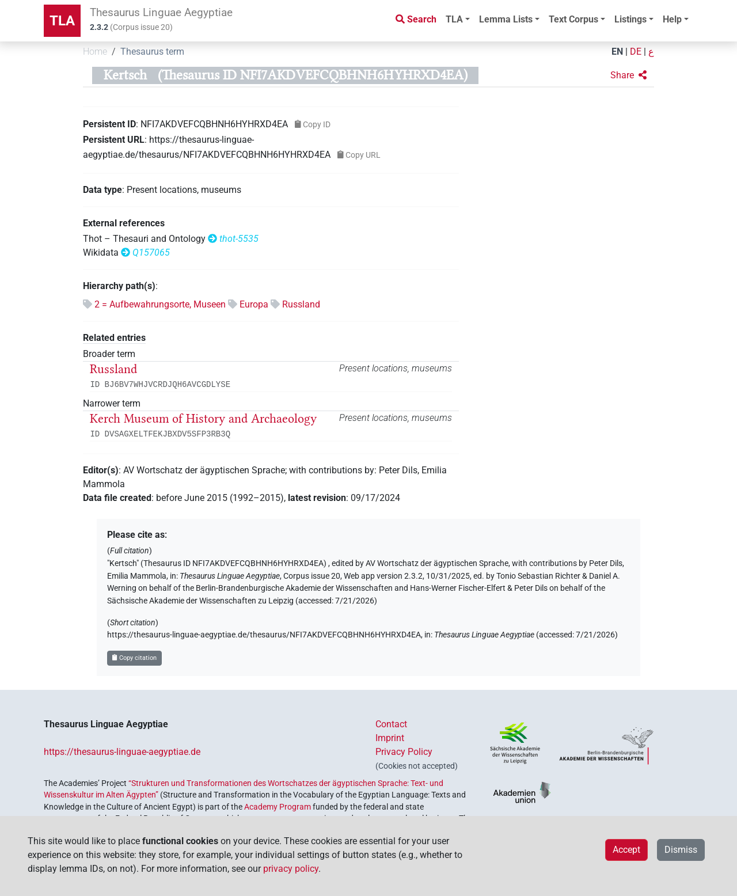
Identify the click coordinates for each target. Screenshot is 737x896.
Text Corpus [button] (573, 19)
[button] (628, 75)
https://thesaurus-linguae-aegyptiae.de (122, 751)
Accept (626, 849)
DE (635, 51)
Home (95, 51)
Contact (391, 724)
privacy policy (290, 868)
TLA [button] (454, 19)
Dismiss (680, 849)
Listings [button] (630, 19)
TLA (62, 21)
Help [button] (672, 19)
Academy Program (277, 806)
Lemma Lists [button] (506, 19)
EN (617, 51)
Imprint (389, 737)
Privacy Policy (403, 751)
